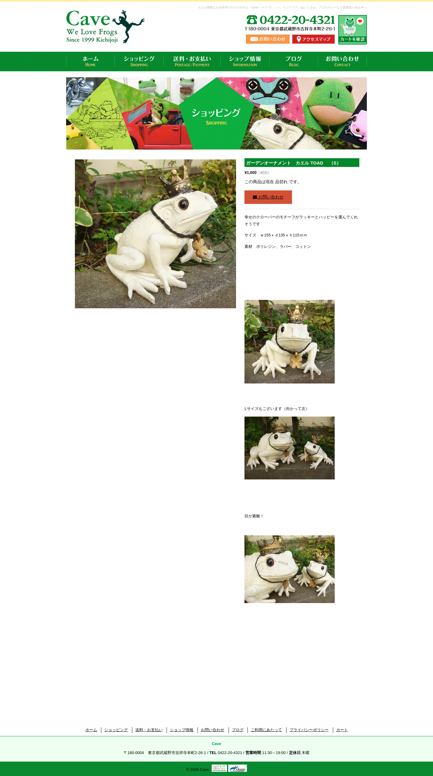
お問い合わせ (342, 61)
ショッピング (139, 61)
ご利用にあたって (266, 730)
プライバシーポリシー (309, 730)
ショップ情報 (245, 61)
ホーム (90, 61)
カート (342, 730)
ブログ (293, 61)
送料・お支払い (192, 61)
